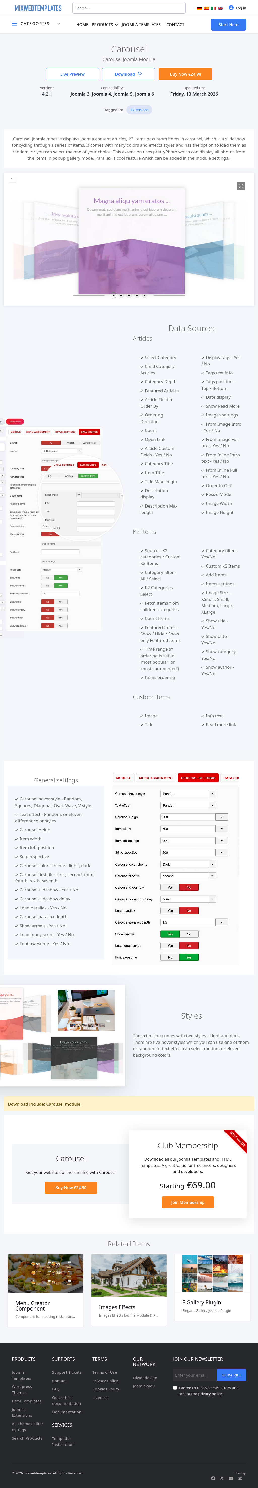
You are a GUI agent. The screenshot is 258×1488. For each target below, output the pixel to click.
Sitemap (240, 1473)
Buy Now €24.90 (185, 74)
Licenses (100, 1397)
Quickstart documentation (66, 1400)
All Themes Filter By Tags (27, 1426)
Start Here (228, 24)
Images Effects (117, 1307)
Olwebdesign (145, 1377)
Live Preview (72, 74)
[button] (113, 295)
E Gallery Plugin (201, 1302)
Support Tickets (67, 1372)
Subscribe (232, 1374)
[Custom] (240, 1478)
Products (102, 24)
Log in (237, 7)
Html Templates (27, 1400)
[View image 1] (241, 186)
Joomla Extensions (22, 1412)
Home (82, 24)
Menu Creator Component (32, 1306)
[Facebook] (213, 1478)
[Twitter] (222, 1478)
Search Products (27, 1438)
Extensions (139, 109)
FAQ (56, 1388)
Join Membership (187, 1202)
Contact (175, 24)
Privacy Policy (105, 1380)
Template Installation (63, 1441)
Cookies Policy (105, 1388)
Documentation (66, 1411)
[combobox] (129, 8)
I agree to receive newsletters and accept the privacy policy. (209, 1390)
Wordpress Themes (22, 1389)
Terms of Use (104, 1372)
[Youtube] (231, 1478)
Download (128, 74)
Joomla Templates (141, 24)
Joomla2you (144, 1385)
